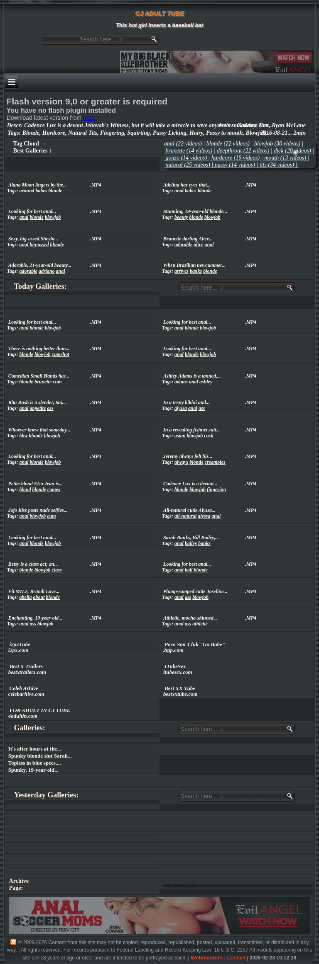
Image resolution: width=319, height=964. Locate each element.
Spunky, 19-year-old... (33, 770)
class (57, 570)
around (27, 191)
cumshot (60, 354)
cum (57, 382)
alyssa (180, 408)
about (39, 597)
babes (41, 191)
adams (181, 382)
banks (196, 271)
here (89, 117)
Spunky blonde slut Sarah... (40, 756)
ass (50, 408)
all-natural (185, 516)
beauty (181, 217)
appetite (38, 408)
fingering (216, 489)
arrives (181, 271)
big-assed (39, 244)
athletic (200, 624)
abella (26, 597)
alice (198, 244)
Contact (236, 957)
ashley (205, 382)
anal (179, 191)
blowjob (53, 217)
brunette (43, 382)
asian (180, 435)
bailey (191, 543)
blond (25, 489)
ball (189, 570)
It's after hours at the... (34, 749)
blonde (55, 191)
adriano (47, 271)
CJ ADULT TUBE (159, 13)
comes (53, 489)
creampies (215, 462)
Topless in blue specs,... (34, 763)
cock (208, 435)
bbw (24, 435)
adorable (183, 244)
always (181, 462)
